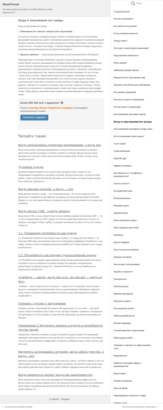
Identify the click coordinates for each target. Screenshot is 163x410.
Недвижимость (120, 356)
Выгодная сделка (121, 205)
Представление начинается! (126, 55)
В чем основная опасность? (126, 33)
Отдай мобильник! (122, 151)
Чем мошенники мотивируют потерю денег (133, 129)
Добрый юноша (121, 213)
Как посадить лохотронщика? (127, 264)
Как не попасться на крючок (126, 249)
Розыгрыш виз (120, 279)
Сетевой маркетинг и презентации (129, 330)
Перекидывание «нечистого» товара (130, 395)
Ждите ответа (120, 373)
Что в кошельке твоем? (124, 308)
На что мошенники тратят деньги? (129, 136)
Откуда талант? (120, 41)
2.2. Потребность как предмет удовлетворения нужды (57, 255)
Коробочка (118, 235)
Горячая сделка (120, 403)
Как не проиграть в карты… (126, 220)
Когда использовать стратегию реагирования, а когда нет (59, 145)
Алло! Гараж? (120, 143)
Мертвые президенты (123, 294)
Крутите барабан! (121, 242)
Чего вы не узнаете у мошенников (129, 99)
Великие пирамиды (122, 323)
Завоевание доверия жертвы (126, 70)
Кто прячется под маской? (125, 26)
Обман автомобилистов (124, 316)
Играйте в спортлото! (123, 272)
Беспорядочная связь (123, 191)
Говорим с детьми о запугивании (42, 303)
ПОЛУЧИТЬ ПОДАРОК (34, 117)
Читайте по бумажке (123, 381)
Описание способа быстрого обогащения (132, 85)
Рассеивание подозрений (125, 92)
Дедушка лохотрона (122, 257)
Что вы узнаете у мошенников (127, 107)
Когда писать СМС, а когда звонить (44, 211)
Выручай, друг (120, 158)
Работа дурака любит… (124, 338)
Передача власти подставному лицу (129, 77)
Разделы (65, 399)
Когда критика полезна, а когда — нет (46, 189)
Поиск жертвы (120, 63)
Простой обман (120, 388)
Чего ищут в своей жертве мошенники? (131, 48)
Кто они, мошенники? (123, 19)
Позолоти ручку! (121, 286)
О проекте (54, 399)
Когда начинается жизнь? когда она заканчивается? (55, 374)
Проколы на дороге (122, 301)
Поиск (136, 3)
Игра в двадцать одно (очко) (126, 227)
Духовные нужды (30, 167)
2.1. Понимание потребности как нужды (47, 233)
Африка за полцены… (123, 166)
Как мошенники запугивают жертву (130, 114)
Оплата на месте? (121, 183)
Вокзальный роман (122, 198)
